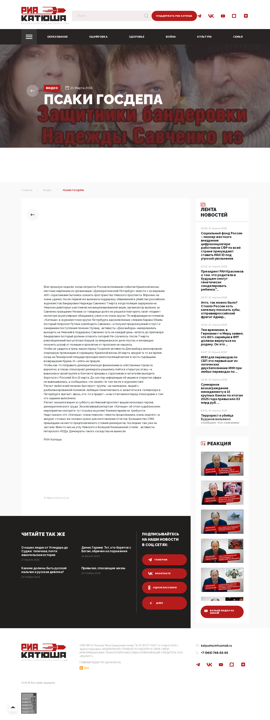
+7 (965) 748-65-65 (214, 652)
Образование (57, 36)
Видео (52, 88)
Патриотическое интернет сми (45, 23)
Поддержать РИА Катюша (174, 16)
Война (171, 36)
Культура (204, 36)
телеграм (157, 559)
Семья (238, 36)
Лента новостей (215, 210)
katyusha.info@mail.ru (216, 645)
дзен (155, 603)
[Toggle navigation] (29, 37)
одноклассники (162, 588)
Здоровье (136, 36)
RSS (86, 667)
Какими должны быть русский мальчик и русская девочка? (44, 570)
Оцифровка (98, 36)
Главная (26, 190)
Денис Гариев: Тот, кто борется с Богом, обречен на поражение (107, 549)
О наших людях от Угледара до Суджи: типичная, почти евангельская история (45, 551)
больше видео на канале (220, 611)
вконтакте (159, 573)
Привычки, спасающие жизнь (104, 568)
